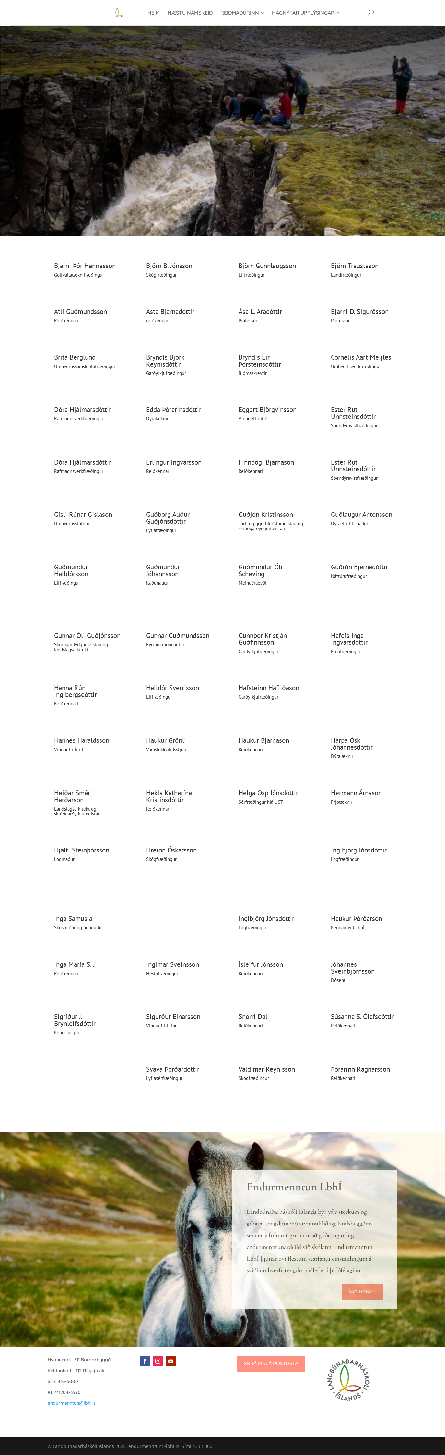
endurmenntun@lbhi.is (72, 1403)
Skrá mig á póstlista (271, 1363)
